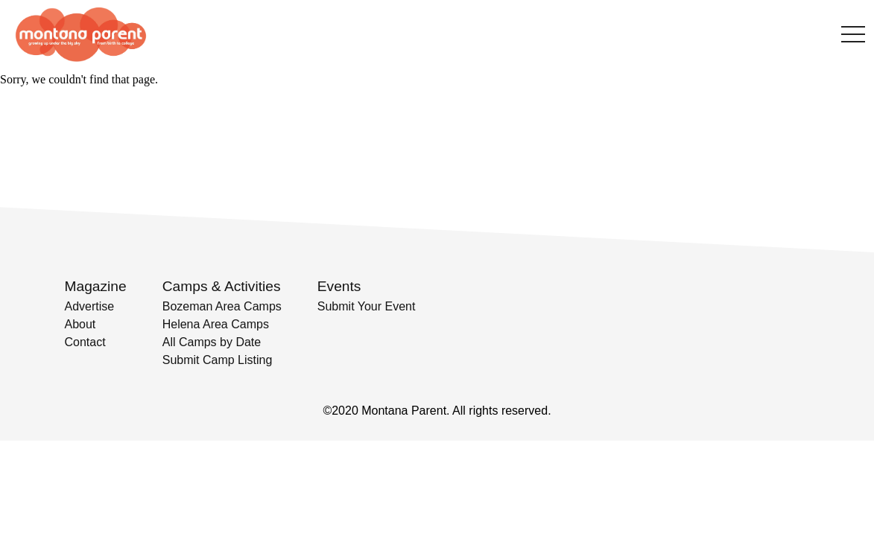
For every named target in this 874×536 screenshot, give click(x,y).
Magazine (96, 286)
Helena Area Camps (215, 324)
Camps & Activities (221, 286)
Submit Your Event (366, 306)
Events (339, 286)
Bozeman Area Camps (222, 306)
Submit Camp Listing (217, 360)
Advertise (90, 306)
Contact (85, 342)
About (80, 324)
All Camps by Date (212, 342)
